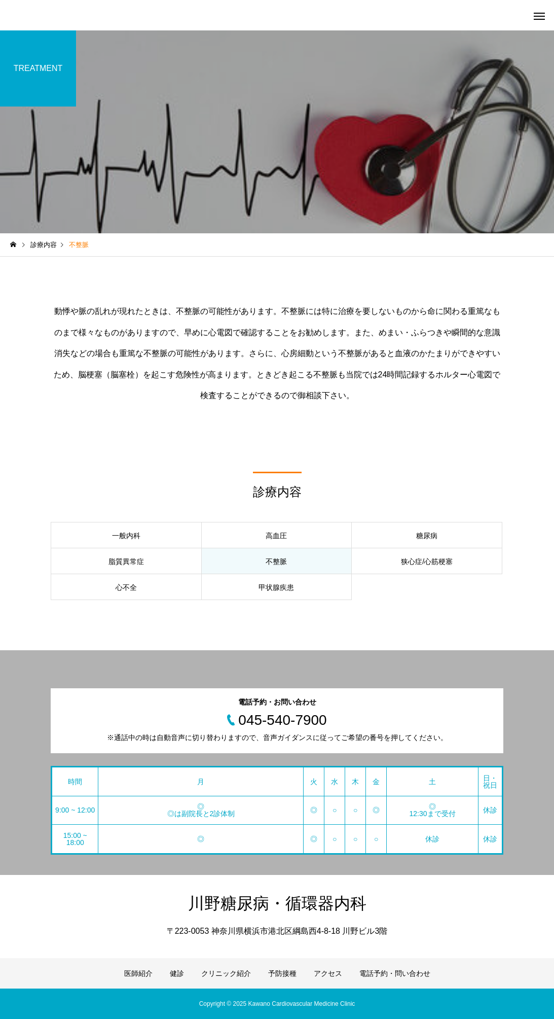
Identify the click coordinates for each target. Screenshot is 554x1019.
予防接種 (282, 973)
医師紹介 (138, 973)
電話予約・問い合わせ (394, 973)
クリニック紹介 (226, 973)
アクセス (328, 973)
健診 (177, 973)
